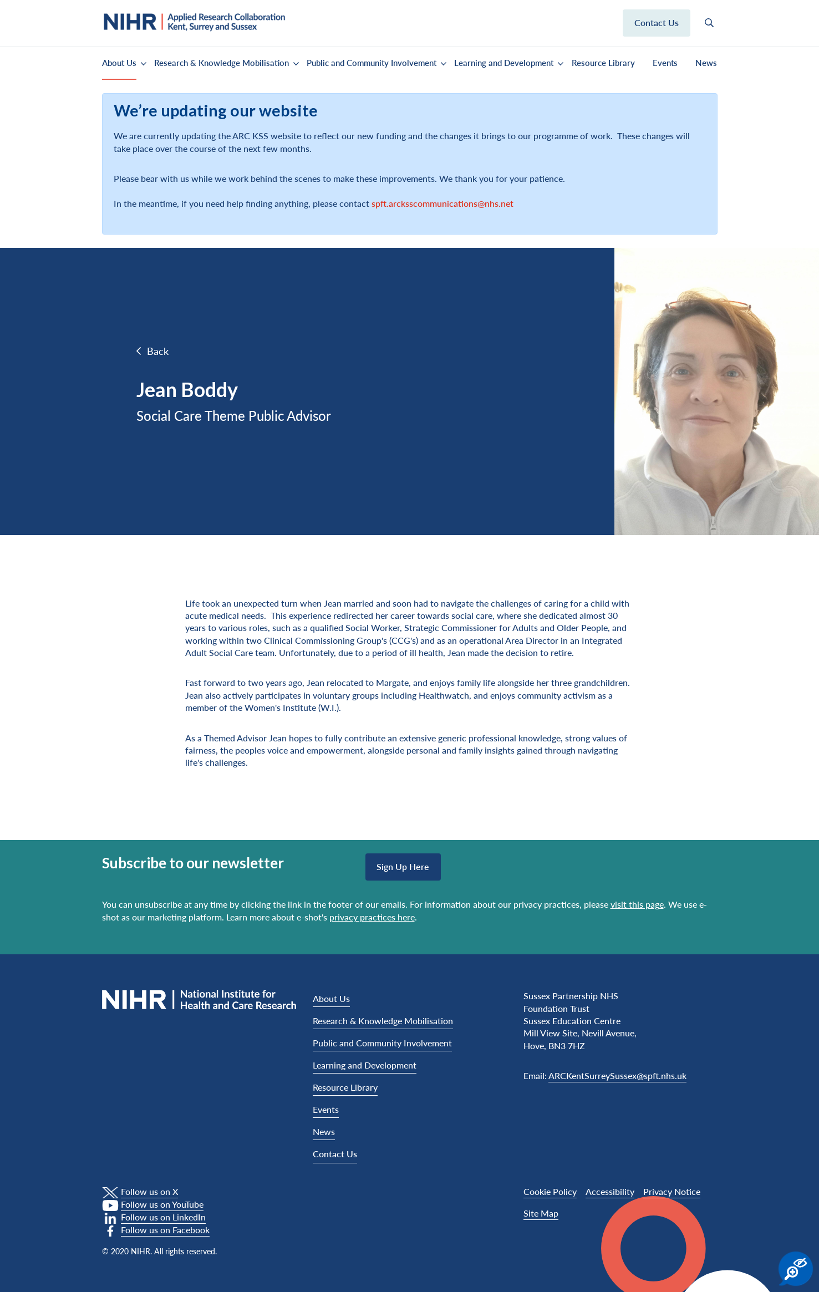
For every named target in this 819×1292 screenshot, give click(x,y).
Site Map (540, 1213)
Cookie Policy (550, 1191)
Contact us (656, 22)
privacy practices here (372, 916)
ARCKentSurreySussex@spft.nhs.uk (617, 1075)
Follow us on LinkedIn (163, 1216)
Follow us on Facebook (165, 1229)
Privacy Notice (671, 1191)
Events (665, 63)
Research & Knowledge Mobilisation (221, 63)
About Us (119, 63)
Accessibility (610, 1191)
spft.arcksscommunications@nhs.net (442, 203)
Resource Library (603, 63)
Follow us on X (149, 1191)
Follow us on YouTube (162, 1204)
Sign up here (403, 866)
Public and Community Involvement (371, 63)
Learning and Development (503, 63)
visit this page (637, 904)
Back (158, 351)
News (706, 63)
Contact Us (335, 1153)
